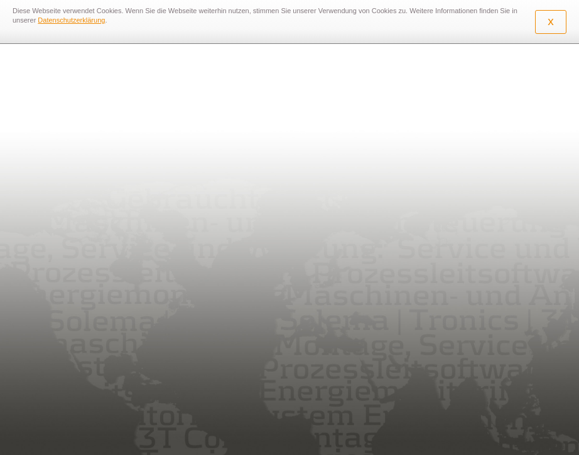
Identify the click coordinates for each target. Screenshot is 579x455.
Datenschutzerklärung (71, 20)
